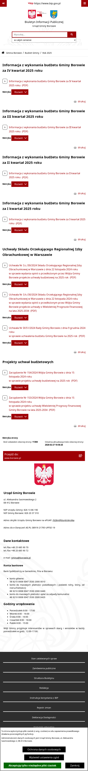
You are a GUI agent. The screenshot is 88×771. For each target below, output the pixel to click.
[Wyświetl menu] (84, 3)
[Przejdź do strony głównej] (44, 19)
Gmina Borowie (14, 52)
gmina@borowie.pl (21, 557)
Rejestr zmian (44, 707)
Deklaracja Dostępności (44, 717)
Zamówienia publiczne (44, 668)
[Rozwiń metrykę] (19, 92)
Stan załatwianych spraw (44, 658)
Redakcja (44, 688)
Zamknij (74, 765)
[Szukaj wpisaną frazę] (72, 35)
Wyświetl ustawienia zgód (44, 757)
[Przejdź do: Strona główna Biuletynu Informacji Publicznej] (3, 53)
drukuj (82, 101)
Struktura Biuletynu (44, 678)
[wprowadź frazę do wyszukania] (40, 35)
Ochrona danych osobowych (44, 749)
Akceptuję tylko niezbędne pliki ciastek (32, 765)
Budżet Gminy (32, 52)
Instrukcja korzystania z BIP (44, 698)
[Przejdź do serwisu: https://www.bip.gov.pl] (44, 3)
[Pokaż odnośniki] (3, 3)
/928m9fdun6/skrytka (63, 520)
